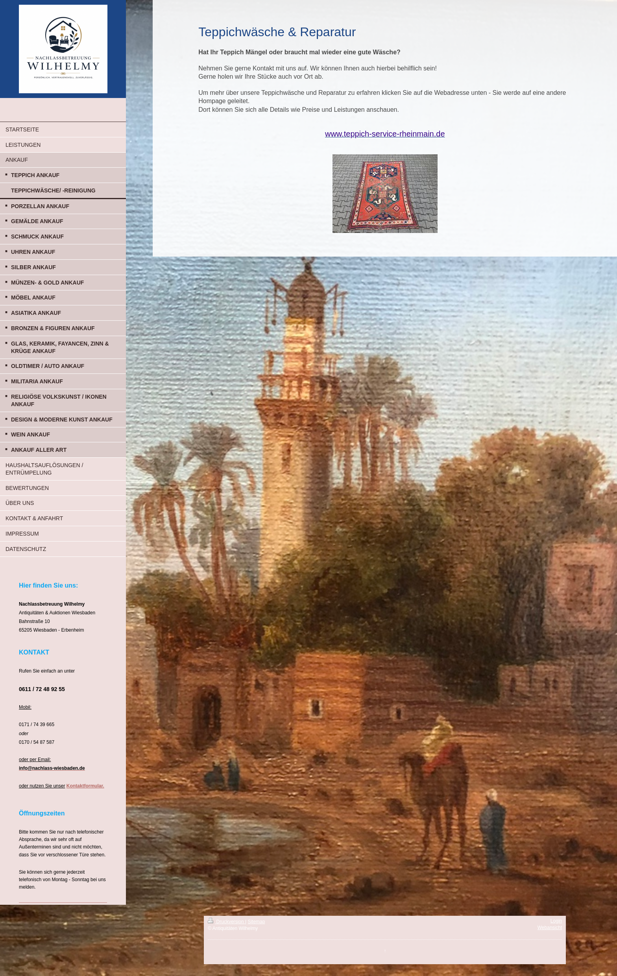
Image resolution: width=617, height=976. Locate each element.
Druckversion (226, 921)
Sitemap (256, 921)
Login (556, 921)
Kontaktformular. (85, 786)
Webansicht (550, 927)
